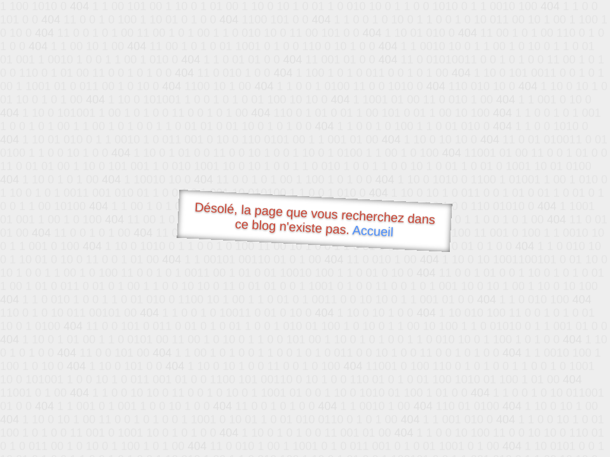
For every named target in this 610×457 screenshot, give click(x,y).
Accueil (373, 231)
